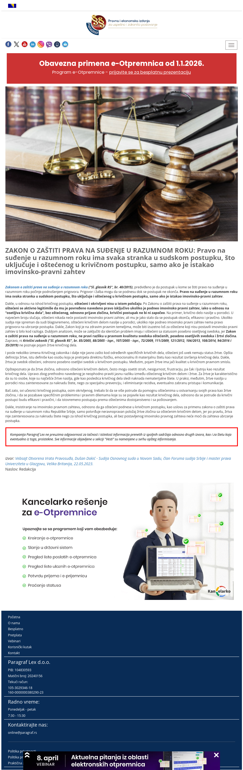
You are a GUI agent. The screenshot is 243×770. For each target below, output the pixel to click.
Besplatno (15, 629)
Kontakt (14, 653)
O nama (14, 623)
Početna (14, 617)
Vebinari (14, 641)
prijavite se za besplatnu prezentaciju (150, 72)
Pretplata (15, 635)
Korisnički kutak (20, 647)
